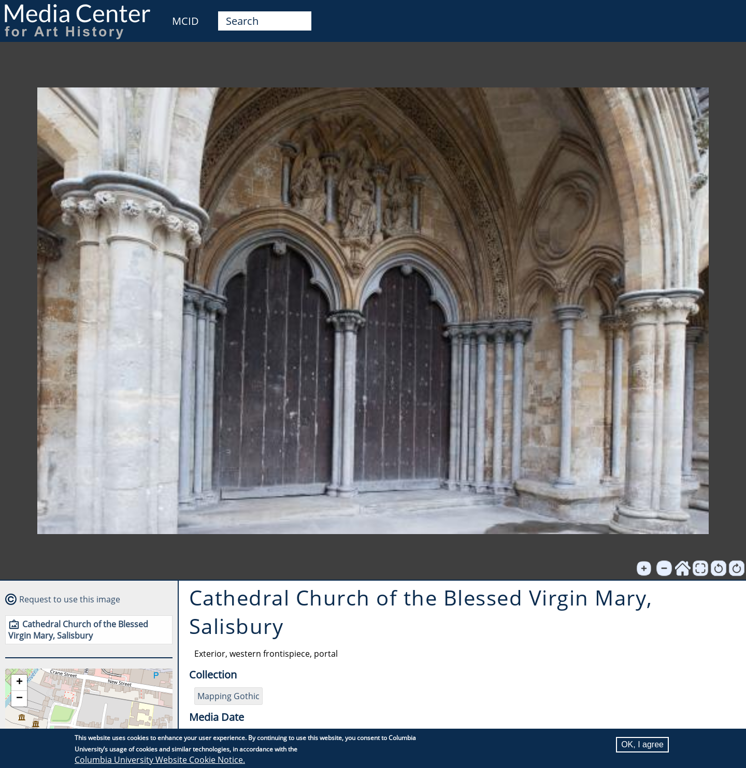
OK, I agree (642, 744)
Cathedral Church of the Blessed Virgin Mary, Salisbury (78, 629)
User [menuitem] (726, 14)
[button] (19, 683)
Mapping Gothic (228, 696)
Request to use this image (69, 599)
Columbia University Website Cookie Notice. (160, 759)
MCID (185, 21)
